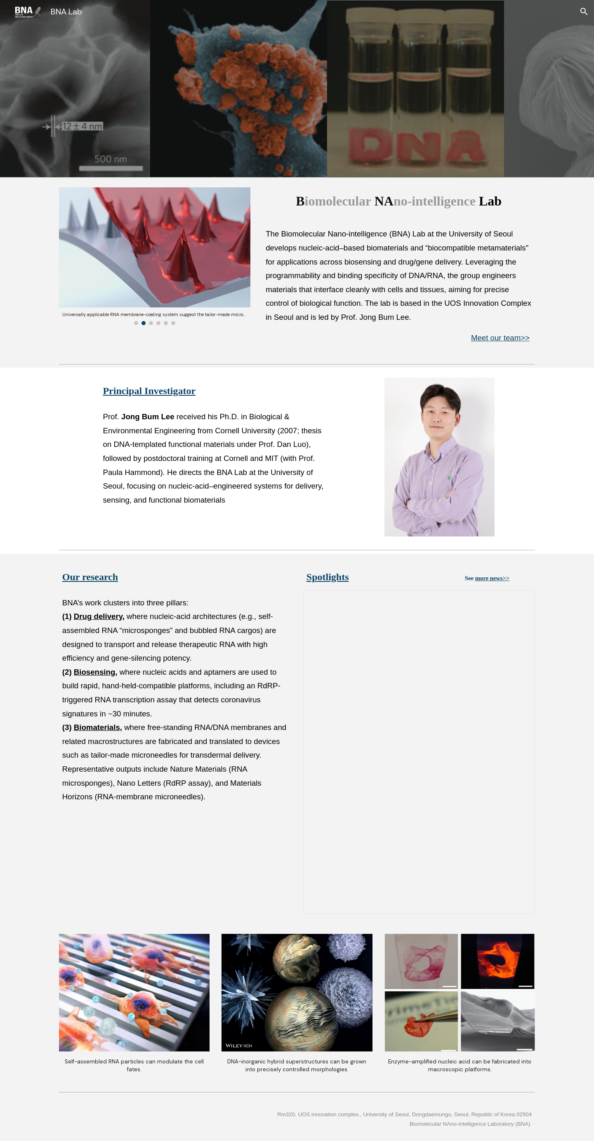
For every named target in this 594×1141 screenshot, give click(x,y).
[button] (584, 11)
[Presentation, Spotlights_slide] (419, 752)
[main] (398, 201)
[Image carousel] (154, 256)
